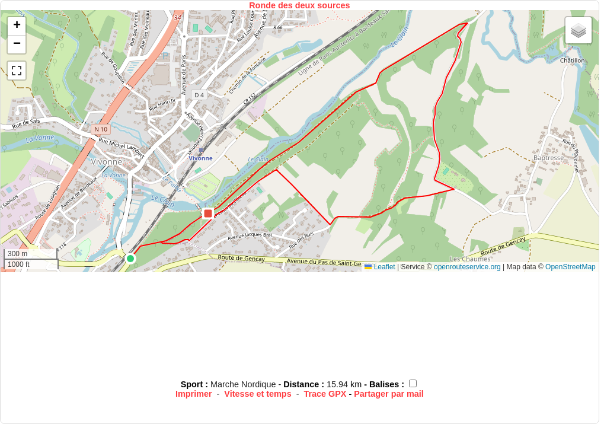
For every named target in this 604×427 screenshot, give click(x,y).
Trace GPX (324, 394)
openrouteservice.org (467, 267)
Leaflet (380, 267)
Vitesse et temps (257, 394)
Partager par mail (389, 394)
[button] (130, 258)
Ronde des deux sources (299, 5)
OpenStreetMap (570, 267)
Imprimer (193, 394)
